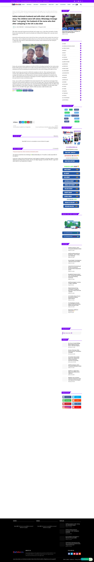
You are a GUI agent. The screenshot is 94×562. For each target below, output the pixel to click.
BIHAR (72, 52)
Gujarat (72, 55)
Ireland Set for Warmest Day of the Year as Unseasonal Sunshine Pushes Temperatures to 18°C (74, 268)
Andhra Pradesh (72, 48)
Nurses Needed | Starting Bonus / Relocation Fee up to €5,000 (74, 261)
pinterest (68, 403)
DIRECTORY (51, 4)
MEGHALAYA (72, 79)
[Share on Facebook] (19, 90)
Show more (56, 136)
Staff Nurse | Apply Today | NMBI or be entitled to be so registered (74, 372)
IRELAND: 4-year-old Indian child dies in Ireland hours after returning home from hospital (74, 379)
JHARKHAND (72, 64)
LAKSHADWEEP (72, 70)
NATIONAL (29, 4)
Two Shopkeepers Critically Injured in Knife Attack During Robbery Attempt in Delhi (74, 304)
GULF (71, 109)
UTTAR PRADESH (72, 97)
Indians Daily (67, 333)
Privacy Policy (78, 559)
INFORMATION (43, 4)
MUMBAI (72, 82)
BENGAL (72, 50)
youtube (77, 407)
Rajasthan (72, 91)
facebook (68, 397)
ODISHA (72, 86)
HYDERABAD (72, 59)
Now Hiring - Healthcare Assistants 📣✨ (73, 310)
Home (13, 11)
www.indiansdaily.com (17, 89)
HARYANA (72, 57)
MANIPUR (72, 77)
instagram (68, 407)
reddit (77, 400)
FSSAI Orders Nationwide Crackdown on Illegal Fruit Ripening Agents (71, 32)
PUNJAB (72, 88)
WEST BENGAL (72, 100)
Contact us (18, 1)
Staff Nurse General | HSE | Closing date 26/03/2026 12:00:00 (74, 248)
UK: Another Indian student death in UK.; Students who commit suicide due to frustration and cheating (73, 358)
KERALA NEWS (72, 68)
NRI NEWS (35, 4)
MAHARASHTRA (72, 73)
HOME (23, 4)
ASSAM (72, 43)
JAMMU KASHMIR (72, 61)
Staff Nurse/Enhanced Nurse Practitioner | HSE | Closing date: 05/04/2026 (74, 254)
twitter (77, 397)
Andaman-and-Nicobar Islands (72, 46)
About (67, 559)
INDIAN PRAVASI (46, 1)
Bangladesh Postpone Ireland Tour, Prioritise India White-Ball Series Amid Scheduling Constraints (74, 276)
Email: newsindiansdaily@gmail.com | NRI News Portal (31, 1)
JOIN (73, 4)
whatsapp (68, 400)
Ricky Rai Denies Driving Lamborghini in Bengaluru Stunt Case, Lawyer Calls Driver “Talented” (74, 289)
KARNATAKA (72, 66)
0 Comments (55, 148)
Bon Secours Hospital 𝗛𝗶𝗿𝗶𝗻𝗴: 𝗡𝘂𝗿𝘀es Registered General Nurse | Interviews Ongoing (74, 344)
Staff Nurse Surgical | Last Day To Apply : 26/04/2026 (74, 283)
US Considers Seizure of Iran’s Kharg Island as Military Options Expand (74, 297)
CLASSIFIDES (62, 4)
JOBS (57, 4)
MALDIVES (72, 75)
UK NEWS (18, 11)
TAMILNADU (72, 93)
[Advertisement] (36, 105)
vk (77, 403)
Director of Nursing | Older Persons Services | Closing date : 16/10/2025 (74, 351)
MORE (69, 4)
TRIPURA (72, 95)
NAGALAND (72, 84)
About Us (13, 1)
